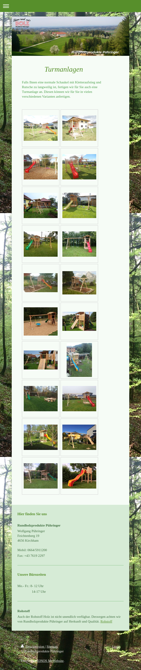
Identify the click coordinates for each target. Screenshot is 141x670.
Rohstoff (106, 621)
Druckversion (33, 646)
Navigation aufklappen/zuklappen (70, 6)
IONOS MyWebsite (50, 661)
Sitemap (52, 646)
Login (116, 646)
